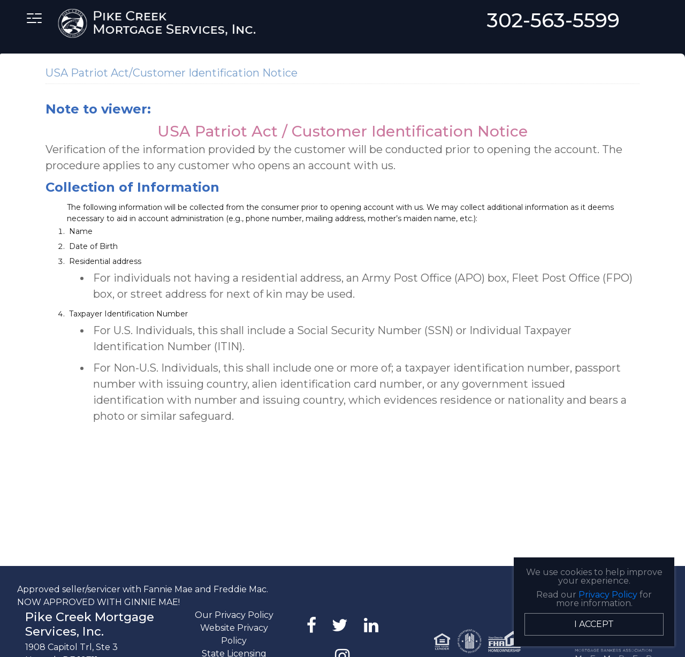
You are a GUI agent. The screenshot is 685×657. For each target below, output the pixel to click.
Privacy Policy (608, 595)
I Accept (594, 624)
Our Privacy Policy (234, 615)
